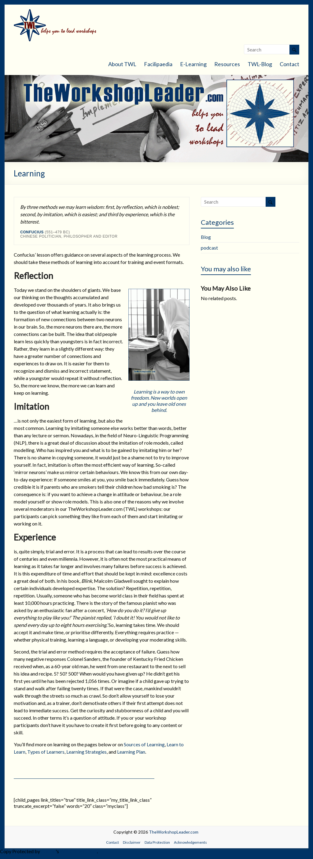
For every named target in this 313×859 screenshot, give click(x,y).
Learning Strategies (86, 752)
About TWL (122, 64)
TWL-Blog (260, 64)
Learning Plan (131, 752)
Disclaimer (132, 842)
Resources (227, 64)
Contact (289, 64)
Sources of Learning (144, 744)
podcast (209, 248)
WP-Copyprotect (78, 851)
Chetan (48, 851)
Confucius (32, 232)
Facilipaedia (158, 64)
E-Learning (193, 64)
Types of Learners (45, 752)
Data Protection (157, 842)
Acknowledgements (190, 842)
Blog (206, 237)
